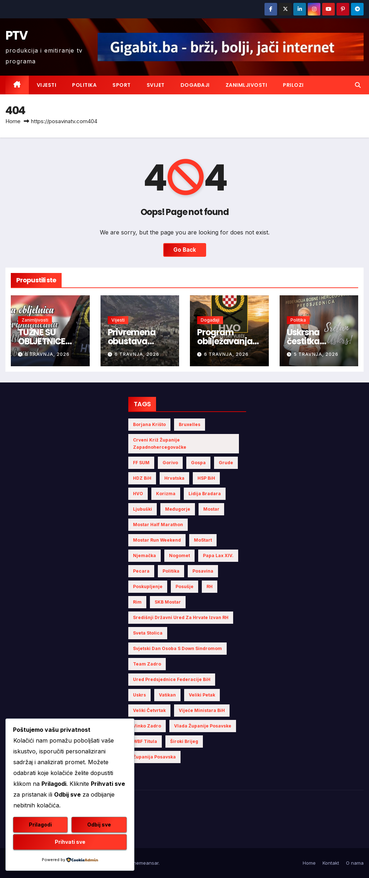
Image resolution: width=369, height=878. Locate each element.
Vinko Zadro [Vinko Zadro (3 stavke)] (147, 726)
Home (13, 121)
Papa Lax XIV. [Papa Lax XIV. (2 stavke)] (218, 555)
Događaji (195, 85)
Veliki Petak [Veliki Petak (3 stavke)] (202, 695)
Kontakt (331, 863)
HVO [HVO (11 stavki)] (138, 493)
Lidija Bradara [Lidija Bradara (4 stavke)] (204, 493)
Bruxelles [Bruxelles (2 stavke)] (189, 424)
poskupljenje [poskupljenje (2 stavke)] (148, 586)
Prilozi (293, 85)
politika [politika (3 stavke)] (171, 571)
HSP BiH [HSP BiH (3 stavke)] (206, 478)
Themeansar (144, 863)
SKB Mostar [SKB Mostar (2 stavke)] (168, 602)
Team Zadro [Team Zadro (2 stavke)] (147, 664)
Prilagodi (40, 824)
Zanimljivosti (246, 85)
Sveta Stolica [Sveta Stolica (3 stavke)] (148, 633)
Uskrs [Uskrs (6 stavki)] (139, 695)
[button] (358, 85)
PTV (16, 35)
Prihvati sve (70, 842)
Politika (84, 85)
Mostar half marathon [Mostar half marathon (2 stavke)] (158, 524)
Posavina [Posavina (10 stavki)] (202, 571)
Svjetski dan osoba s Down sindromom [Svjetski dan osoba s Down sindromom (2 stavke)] (177, 648)
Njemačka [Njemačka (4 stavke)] (144, 555)
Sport (121, 85)
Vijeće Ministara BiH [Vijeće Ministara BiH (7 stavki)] (202, 710)
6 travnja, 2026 (47, 354)
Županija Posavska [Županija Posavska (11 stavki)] (154, 757)
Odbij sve (99, 824)
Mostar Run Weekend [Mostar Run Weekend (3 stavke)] (157, 540)
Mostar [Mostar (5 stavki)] (211, 509)
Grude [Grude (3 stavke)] (226, 462)
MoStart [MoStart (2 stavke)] (203, 540)
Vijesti (47, 85)
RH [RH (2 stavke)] (209, 586)
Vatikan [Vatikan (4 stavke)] (167, 695)
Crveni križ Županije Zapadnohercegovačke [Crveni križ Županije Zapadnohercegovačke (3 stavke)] (159, 443)
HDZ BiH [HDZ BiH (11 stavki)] (142, 478)
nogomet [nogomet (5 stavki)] (179, 555)
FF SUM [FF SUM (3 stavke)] (141, 462)
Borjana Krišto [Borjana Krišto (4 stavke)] (149, 424)
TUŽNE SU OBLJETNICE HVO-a (41, 341)
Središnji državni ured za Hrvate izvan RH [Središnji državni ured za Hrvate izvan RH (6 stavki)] (180, 617)
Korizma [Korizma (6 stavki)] (165, 493)
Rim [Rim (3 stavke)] (137, 602)
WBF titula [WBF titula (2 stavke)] (145, 741)
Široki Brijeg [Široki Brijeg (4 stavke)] (184, 741)
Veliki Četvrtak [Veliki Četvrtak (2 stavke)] (149, 710)
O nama (355, 863)
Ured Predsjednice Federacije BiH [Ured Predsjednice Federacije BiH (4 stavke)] (171, 679)
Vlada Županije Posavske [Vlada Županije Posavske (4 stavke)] (202, 726)
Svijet (156, 85)
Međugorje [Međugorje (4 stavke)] (177, 509)
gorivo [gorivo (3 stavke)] (170, 462)
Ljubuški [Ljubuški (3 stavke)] (142, 509)
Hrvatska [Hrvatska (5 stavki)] (174, 478)
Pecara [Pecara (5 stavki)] (141, 571)
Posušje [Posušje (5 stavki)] (184, 586)
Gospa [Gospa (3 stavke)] (198, 462)
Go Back (184, 249)
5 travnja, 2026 (316, 354)
